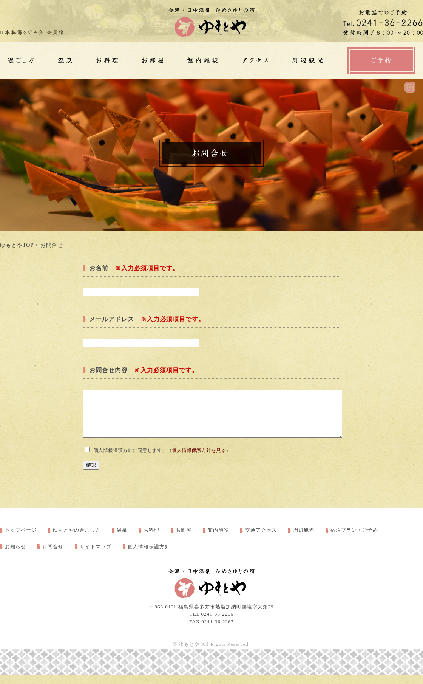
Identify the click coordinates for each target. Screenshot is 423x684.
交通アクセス (261, 539)
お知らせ (15, 556)
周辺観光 (303, 539)
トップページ (21, 539)
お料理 (151, 539)
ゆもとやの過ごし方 (76, 539)
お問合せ (52, 556)
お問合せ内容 (108, 370)
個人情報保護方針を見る (199, 459)
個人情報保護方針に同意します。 (130, 459)
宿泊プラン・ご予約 (354, 539)
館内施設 (218, 539)
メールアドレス (111, 319)
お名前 (98, 268)
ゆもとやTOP (17, 245)
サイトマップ (95, 556)
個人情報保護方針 (149, 556)
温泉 (122, 539)
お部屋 (183, 539)
